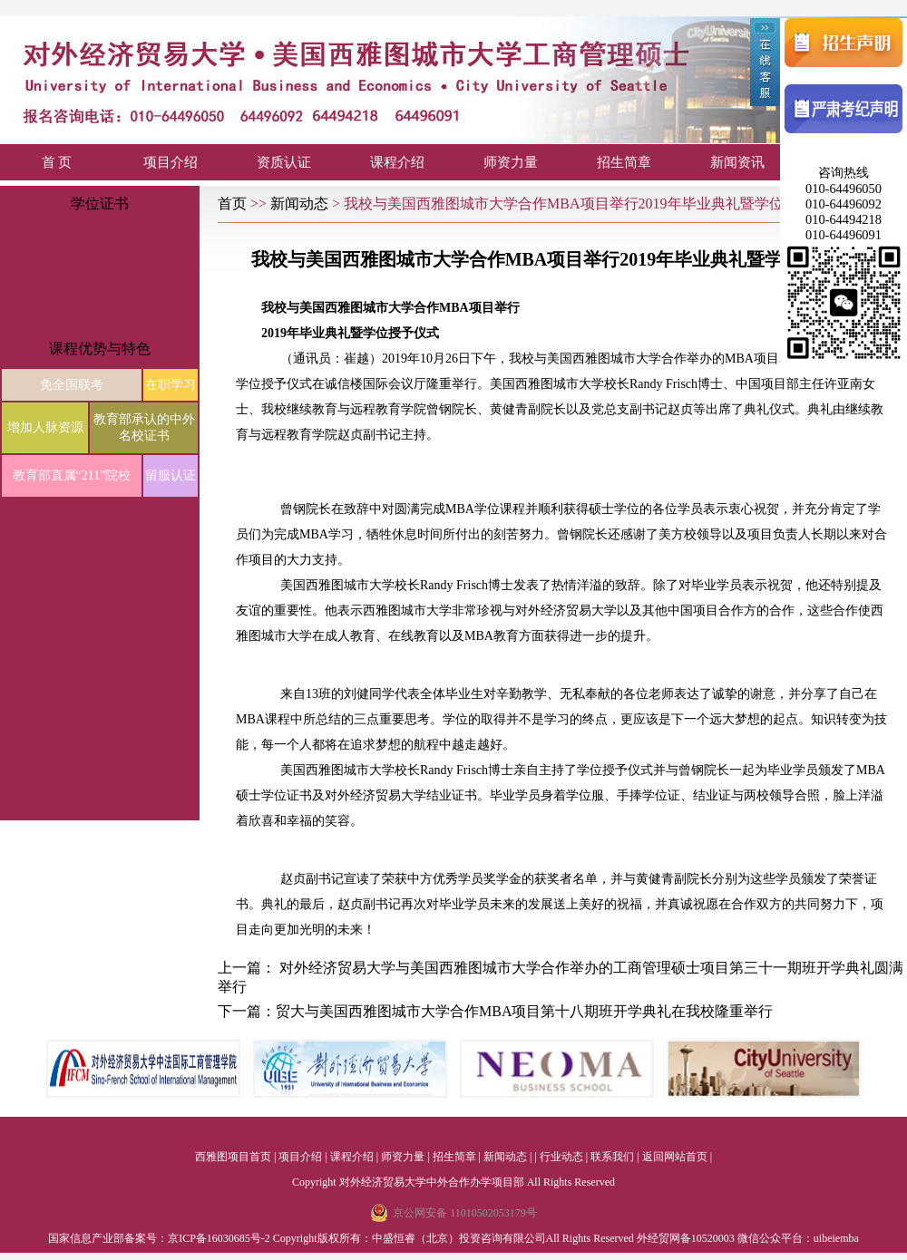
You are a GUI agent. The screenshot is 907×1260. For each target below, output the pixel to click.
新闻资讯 (737, 162)
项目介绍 (170, 162)
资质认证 (284, 162)
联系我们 (612, 1156)
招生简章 (624, 162)
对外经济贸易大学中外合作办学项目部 (431, 1182)
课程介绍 (397, 162)
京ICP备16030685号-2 (219, 1238)
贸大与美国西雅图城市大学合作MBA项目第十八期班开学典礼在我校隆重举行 (524, 1011)
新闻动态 (301, 203)
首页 (234, 203)
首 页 (57, 162)
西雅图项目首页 (233, 1156)
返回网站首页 (674, 1156)
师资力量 (510, 162)
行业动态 (561, 1156)
